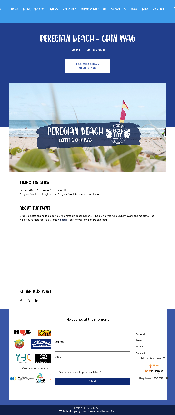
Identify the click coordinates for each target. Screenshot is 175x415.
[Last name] (91, 348)
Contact (140, 352)
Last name (60, 342)
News (139, 340)
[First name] (91, 333)
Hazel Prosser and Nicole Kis (97, 411)
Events (139, 346)
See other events (87, 68)
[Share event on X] (28, 300)
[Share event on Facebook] (21, 300)
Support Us (142, 334)
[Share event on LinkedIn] (36, 300)
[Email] (91, 363)
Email (58, 356)
